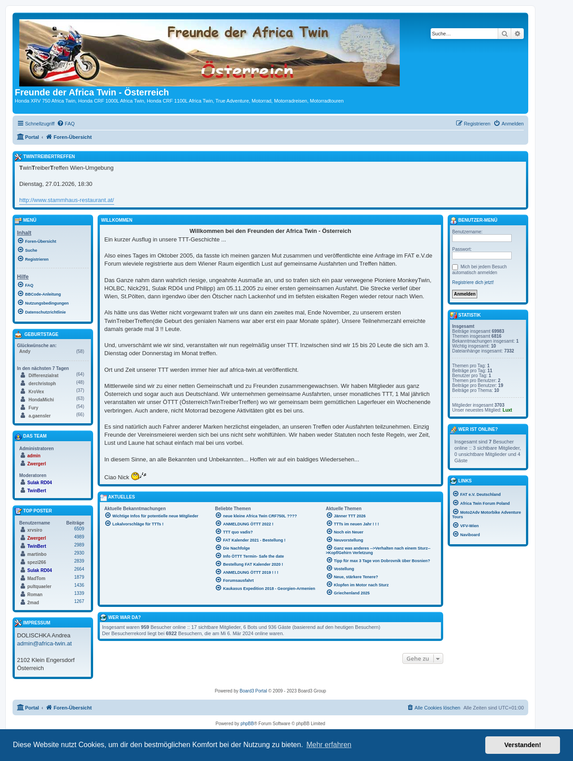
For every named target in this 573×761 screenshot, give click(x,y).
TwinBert (36, 490)
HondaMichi (41, 399)
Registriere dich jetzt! (473, 282)
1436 (79, 585)
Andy (24, 351)
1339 (79, 593)
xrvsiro (34, 530)
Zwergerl (36, 463)
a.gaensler (40, 415)
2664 (79, 569)
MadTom (36, 578)
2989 (79, 544)
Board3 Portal (253, 690)
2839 (79, 561)
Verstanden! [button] (523, 744)
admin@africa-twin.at (44, 643)
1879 (79, 577)
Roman (35, 594)
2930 (79, 552)
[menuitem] (66, 123)
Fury (33, 407)
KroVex (36, 391)
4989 (79, 536)
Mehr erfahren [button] (328, 744)
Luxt (507, 410)
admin (33, 455)
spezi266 (36, 562)
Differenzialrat (44, 375)
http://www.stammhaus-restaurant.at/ (66, 200)
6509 (79, 528)
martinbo (37, 554)
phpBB (247, 723)
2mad (33, 602)
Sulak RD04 (39, 482)
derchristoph (42, 383)
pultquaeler (39, 586)
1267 (79, 601)
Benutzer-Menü (473, 220)
